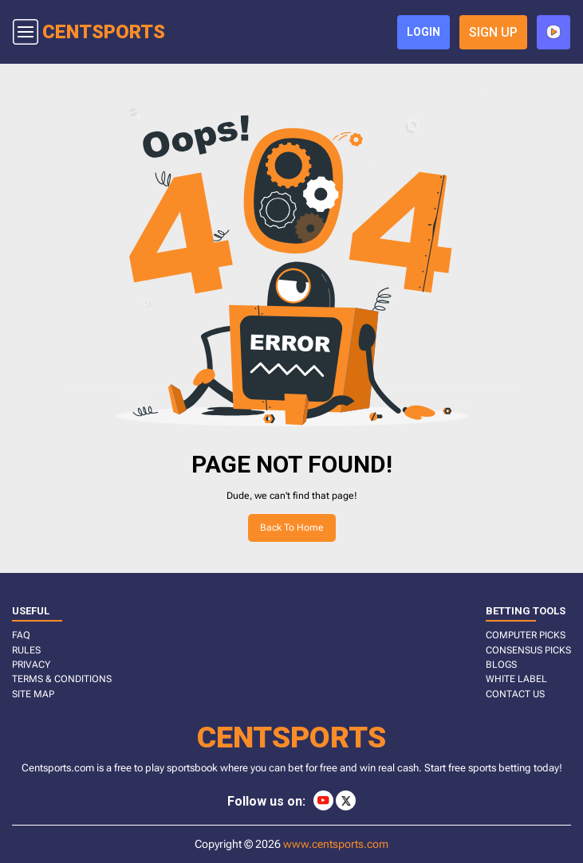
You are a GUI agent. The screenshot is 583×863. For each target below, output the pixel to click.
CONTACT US (515, 694)
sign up (493, 32)
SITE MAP (33, 694)
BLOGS (501, 664)
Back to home (292, 527)
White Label (516, 679)
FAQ (21, 635)
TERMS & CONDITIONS (62, 679)
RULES (26, 650)
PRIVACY (31, 664)
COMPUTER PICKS (525, 635)
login (423, 31)
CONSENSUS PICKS (528, 650)
